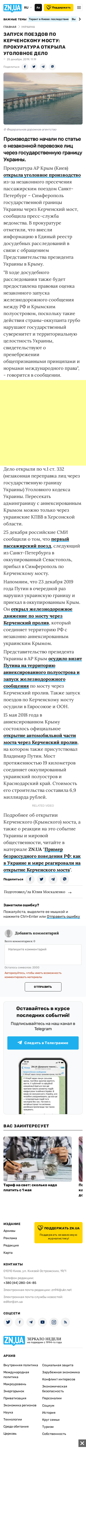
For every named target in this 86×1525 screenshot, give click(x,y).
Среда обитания (16, 1427)
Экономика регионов (19, 1405)
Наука (8, 1412)
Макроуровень (14, 1384)
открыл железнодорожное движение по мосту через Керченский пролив (37, 616)
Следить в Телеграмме (42, 1042)
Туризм (48, 1427)
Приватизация (14, 1398)
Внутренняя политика (20, 1365)
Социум (48, 1406)
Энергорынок (13, 1391)
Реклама (10, 1238)
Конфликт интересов (58, 1379)
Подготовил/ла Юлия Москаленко (34, 891)
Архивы (9, 1231)
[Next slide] (79, 19)
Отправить (43, 986)
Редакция (11, 1245)
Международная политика (16, 1374)
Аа (38, 7)
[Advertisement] (43, 423)
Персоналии (52, 1398)
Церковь (10, 1434)
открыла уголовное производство (42, 175)
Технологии (12, 1419)
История (48, 1413)
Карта (8, 1253)
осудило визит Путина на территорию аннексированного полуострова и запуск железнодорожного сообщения (42, 672)
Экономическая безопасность (54, 1388)
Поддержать (59, 7)
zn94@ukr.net (61, 1290)
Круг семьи (51, 1420)
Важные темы (15, 19)
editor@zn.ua (13, 1302)
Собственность (54, 1434)
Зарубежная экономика (61, 1372)
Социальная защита (57, 1365)
